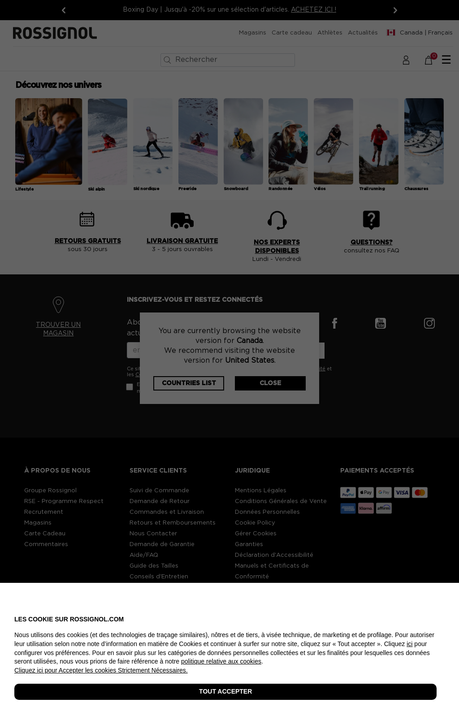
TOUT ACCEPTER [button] (225, 691)
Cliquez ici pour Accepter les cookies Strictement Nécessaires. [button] (101, 670)
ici (409, 643)
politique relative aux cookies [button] (221, 661)
